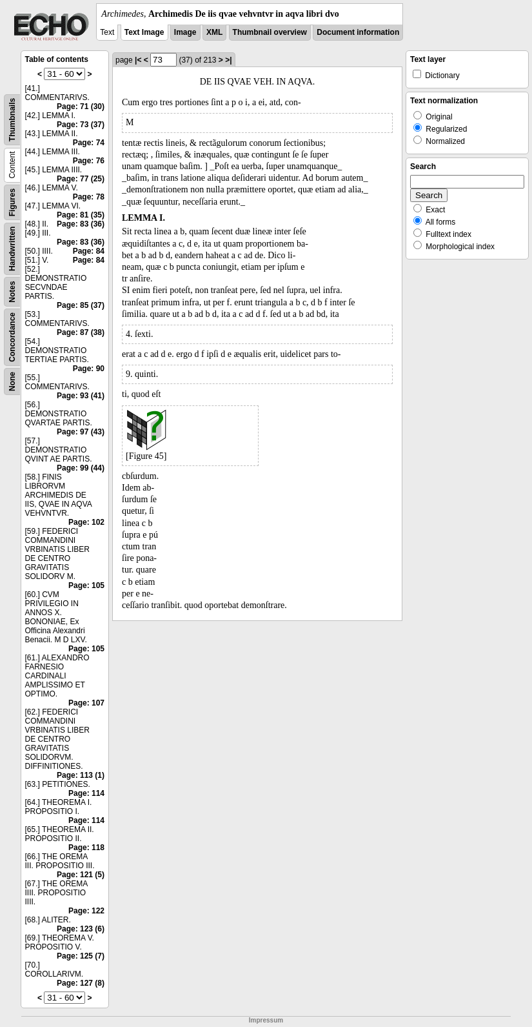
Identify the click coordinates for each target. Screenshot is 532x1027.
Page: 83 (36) (80, 224)
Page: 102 (86, 522)
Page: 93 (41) (80, 395)
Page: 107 (86, 702)
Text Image (144, 32)
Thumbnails (12, 119)
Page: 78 (88, 196)
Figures (12, 202)
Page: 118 (86, 847)
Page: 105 (86, 585)
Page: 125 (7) (80, 956)
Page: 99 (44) (80, 468)
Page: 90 (88, 368)
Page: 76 (88, 160)
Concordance (12, 337)
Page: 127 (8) (80, 983)
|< (138, 60)
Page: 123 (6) (80, 928)
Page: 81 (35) (80, 214)
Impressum (266, 1020)
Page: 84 (88, 251)
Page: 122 (86, 910)
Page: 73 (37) (80, 124)
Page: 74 (88, 142)
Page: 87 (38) (80, 332)
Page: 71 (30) (80, 106)
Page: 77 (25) (80, 178)
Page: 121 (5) (80, 874)
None (12, 381)
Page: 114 (86, 793)
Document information (358, 32)
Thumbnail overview (270, 32)
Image (185, 32)
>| (228, 60)
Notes (12, 291)
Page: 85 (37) (80, 305)
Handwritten (12, 249)
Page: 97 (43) (80, 431)
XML (214, 32)
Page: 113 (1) (80, 775)
